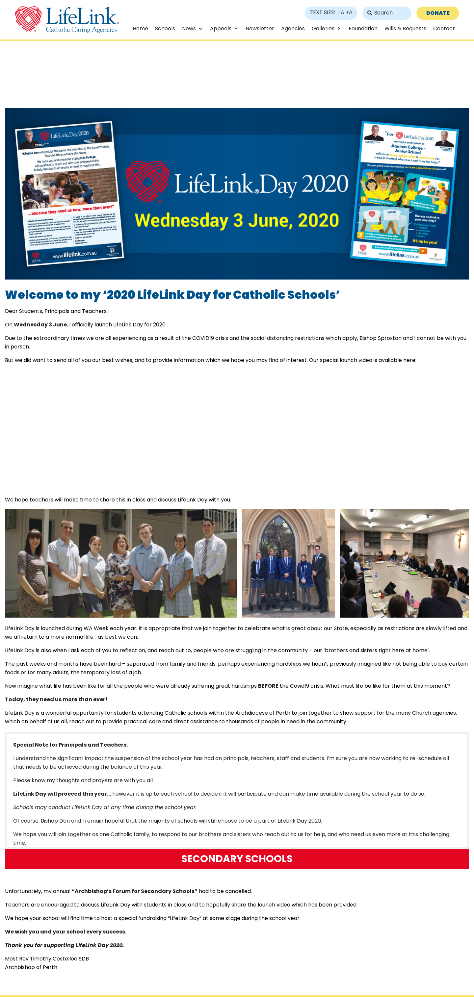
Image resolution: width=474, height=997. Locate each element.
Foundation (363, 28)
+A (349, 12)
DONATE (438, 13)
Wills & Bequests (405, 28)
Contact (444, 28)
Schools (165, 28)
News (189, 28)
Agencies (293, 28)
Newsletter (260, 28)
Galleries (323, 28)
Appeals (220, 28)
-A (341, 12)
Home (140, 28)
